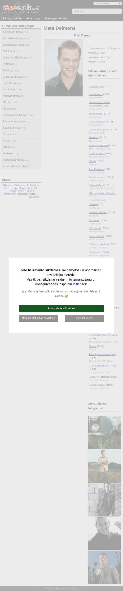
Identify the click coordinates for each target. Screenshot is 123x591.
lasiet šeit (80, 284)
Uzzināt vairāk (84, 318)
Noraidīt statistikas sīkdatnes (38, 318)
